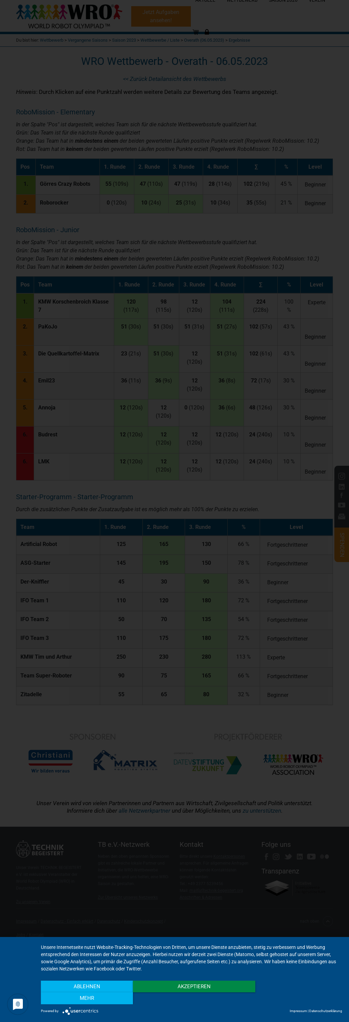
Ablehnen (86, 998)
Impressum (298, 1011)
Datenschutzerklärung (325, 1011)
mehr (297, 998)
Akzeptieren (191, 998)
